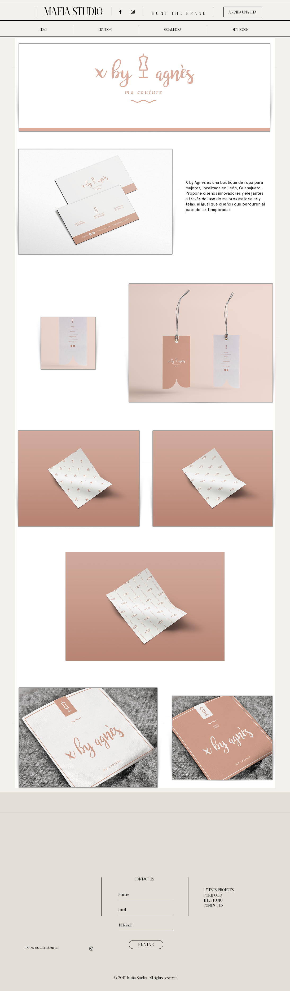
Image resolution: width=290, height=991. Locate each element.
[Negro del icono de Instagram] (132, 12)
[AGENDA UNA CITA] (242, 12)
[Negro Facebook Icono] (120, 12)
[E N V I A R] (146, 944)
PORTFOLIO (213, 895)
